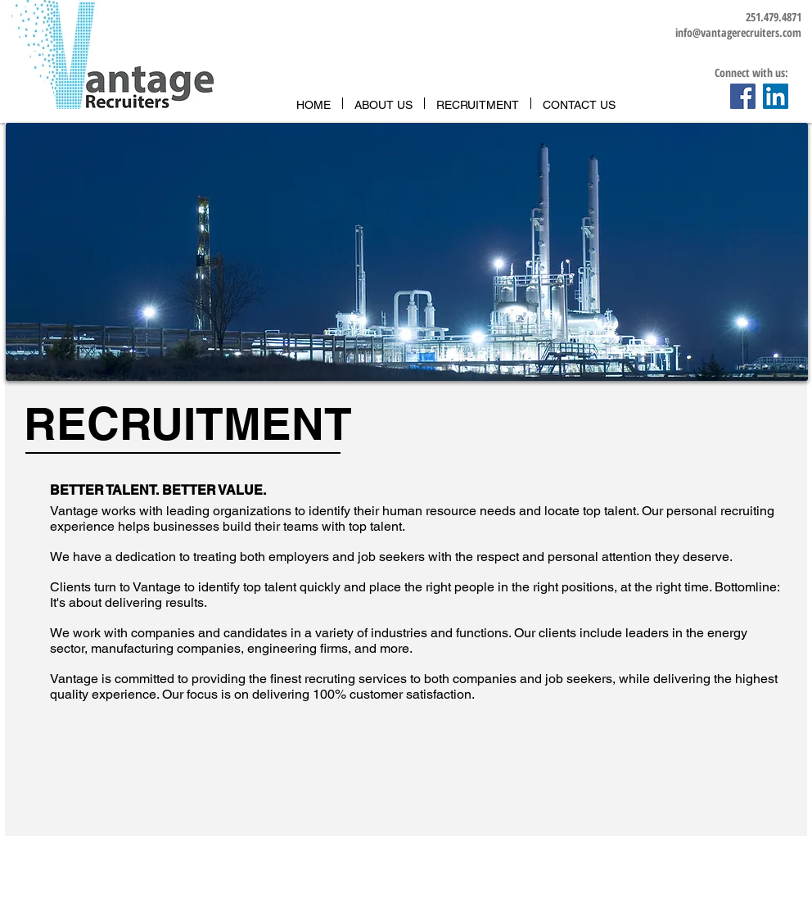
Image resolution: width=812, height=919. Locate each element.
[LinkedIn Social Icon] (775, 96)
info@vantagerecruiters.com (738, 32)
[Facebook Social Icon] (743, 96)
